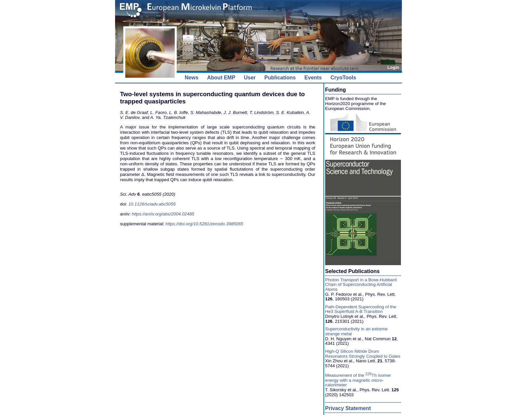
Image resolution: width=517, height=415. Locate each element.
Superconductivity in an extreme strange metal (356, 331)
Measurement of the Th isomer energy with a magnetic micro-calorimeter (358, 380)
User (250, 77)
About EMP (221, 77)
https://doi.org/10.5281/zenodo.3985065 (204, 223)
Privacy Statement (348, 408)
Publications (280, 77)
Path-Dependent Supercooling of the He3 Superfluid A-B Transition (360, 309)
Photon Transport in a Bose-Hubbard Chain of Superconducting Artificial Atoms (361, 284)
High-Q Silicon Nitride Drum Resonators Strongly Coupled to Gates (362, 354)
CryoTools (343, 77)
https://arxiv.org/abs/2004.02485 (163, 213)
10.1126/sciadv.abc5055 (152, 204)
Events (312, 77)
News (191, 77)
